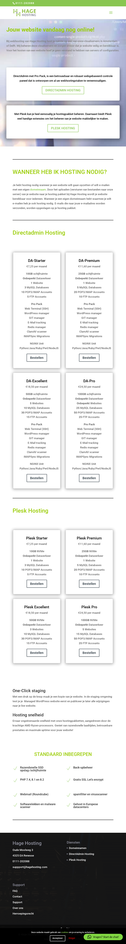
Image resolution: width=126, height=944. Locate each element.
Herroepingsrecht (23, 913)
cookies (64, 932)
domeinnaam (38, 189)
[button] (103, 937)
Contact (17, 896)
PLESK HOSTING (63, 128)
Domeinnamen (77, 848)
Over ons (18, 908)
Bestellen (36, 358)
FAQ (15, 891)
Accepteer (57, 938)
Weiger (71, 938)
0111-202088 (25, 3)
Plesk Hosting (77, 859)
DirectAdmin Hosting (81, 854)
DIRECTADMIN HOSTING (63, 90)
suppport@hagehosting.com (30, 867)
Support (17, 902)
